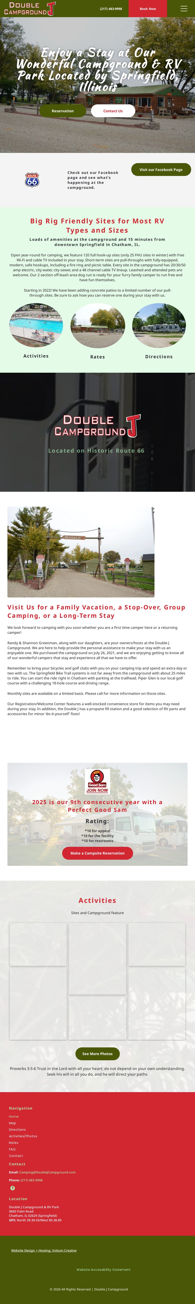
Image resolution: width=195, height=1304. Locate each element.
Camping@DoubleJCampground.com (47, 1172)
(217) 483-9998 (32, 1180)
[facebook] (12, 1189)
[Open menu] (184, 8)
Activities (36, 356)
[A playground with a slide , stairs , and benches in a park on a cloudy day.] (97, 958)
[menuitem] (97, 1117)
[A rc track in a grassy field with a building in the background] (97, 1018)
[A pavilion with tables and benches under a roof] (156, 944)
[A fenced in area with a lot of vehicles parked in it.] (156, 1003)
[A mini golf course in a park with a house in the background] (38, 1003)
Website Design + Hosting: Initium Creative (44, 1250)
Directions (159, 357)
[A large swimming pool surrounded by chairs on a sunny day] (38, 944)
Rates (97, 357)
